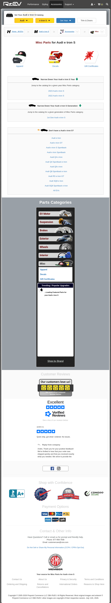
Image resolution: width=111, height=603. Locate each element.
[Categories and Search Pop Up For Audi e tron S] (107, 4)
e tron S (44, 20)
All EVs (56, 190)
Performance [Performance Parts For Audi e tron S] (33, 4)
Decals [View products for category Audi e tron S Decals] (55, 66)
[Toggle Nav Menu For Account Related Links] (93, 4)
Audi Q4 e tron (56, 157)
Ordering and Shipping (17, 584)
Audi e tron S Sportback (56, 147)
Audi (24, 20)
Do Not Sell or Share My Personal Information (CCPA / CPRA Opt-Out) (55, 548)
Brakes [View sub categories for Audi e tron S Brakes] (44, 230)
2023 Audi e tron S (56, 91)
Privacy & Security (68, 579)
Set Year (65, 20)
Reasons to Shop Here (94, 584)
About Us (42, 579)
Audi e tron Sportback (56, 152)
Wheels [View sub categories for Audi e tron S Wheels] (44, 247)
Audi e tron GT (56, 143)
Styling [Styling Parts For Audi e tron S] (45, 4)
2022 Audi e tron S (56, 96)
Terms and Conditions (94, 579)
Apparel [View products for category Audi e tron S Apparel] (19, 66)
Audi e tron (56, 138)
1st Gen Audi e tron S (56, 117)
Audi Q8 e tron (56, 167)
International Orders (68, 584)
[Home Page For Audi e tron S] (13, 3)
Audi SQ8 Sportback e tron (56, 186)
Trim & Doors (87, 20)
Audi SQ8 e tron (56, 181)
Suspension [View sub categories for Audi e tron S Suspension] (46, 222)
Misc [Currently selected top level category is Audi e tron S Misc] (42, 263)
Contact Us (17, 579)
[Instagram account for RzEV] (58, 468)
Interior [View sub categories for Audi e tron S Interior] (44, 255)
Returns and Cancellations (43, 585)
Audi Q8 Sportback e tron (56, 171)
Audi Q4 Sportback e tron (56, 162)
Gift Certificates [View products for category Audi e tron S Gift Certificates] (91, 66)
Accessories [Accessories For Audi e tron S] (56, 4)
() (100, 4)
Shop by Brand (55, 361)
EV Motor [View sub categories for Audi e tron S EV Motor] (45, 213)
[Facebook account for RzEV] (52, 468)
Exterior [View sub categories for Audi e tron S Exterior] (44, 238)
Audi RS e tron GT (56, 176)
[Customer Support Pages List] (69, 4)
